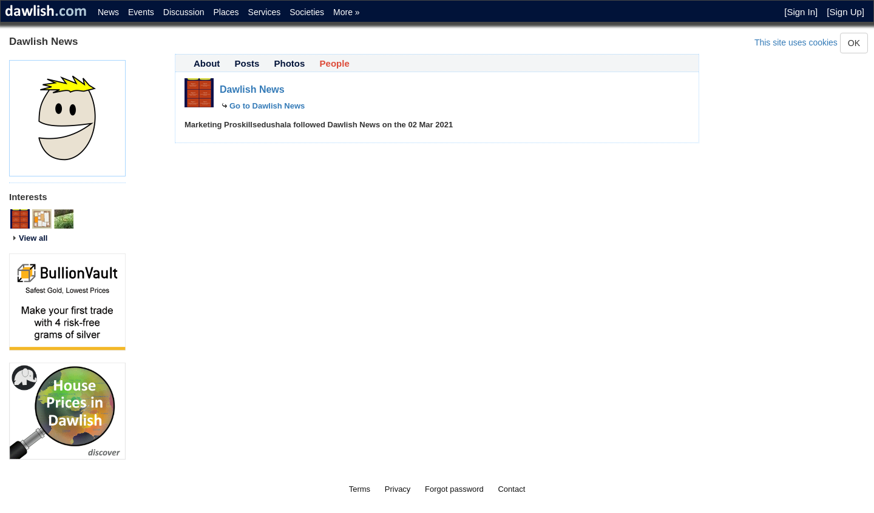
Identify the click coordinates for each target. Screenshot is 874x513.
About (207, 63)
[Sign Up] (845, 12)
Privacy (398, 489)
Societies (307, 12)
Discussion (184, 12)
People (335, 63)
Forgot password (454, 489)
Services (264, 12)
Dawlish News (252, 89)
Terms (359, 489)
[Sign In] (801, 12)
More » (346, 12)
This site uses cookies (796, 42)
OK (854, 43)
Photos (289, 63)
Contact (511, 489)
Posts (247, 63)
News (108, 12)
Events (141, 12)
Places (226, 12)
